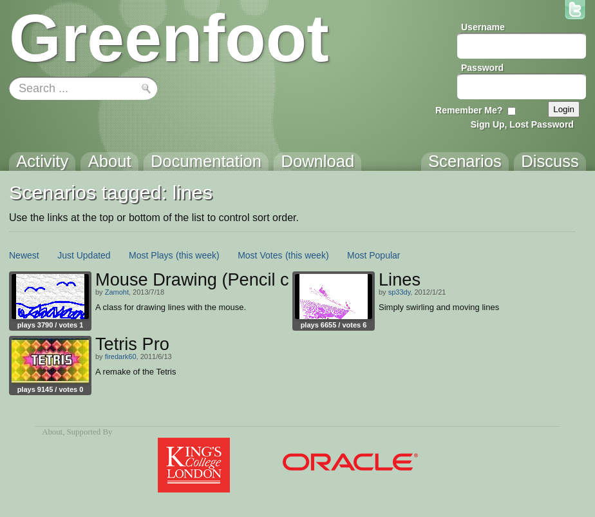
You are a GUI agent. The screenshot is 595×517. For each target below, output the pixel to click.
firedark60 (121, 356)
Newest (24, 255)
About (52, 431)
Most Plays (151, 255)
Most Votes (260, 255)
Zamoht (117, 292)
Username (483, 27)
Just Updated (84, 255)
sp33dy (399, 292)
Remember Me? (468, 110)
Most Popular (373, 255)
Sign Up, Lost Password (522, 124)
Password (482, 68)
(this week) (198, 255)
